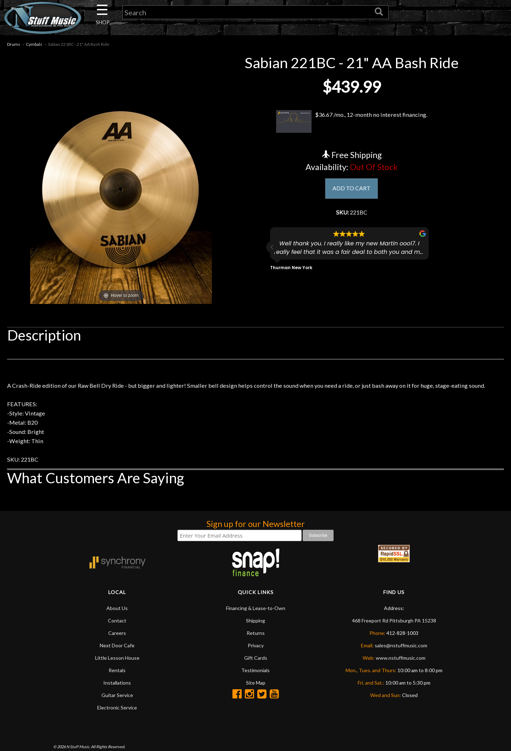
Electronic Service (117, 730)
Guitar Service (117, 718)
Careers (117, 656)
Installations (117, 705)
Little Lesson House (117, 680)
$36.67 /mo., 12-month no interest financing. (351, 122)
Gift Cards (255, 680)
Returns (256, 656)
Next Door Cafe (117, 668)
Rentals (117, 693)
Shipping (255, 643)
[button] (272, 250)
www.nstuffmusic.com (400, 680)
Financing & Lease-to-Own (255, 631)
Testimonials (255, 693)
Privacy (256, 668)
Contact (117, 643)
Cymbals (34, 45)
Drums (13, 45)
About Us (117, 631)
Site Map (255, 705)
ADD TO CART (351, 190)
